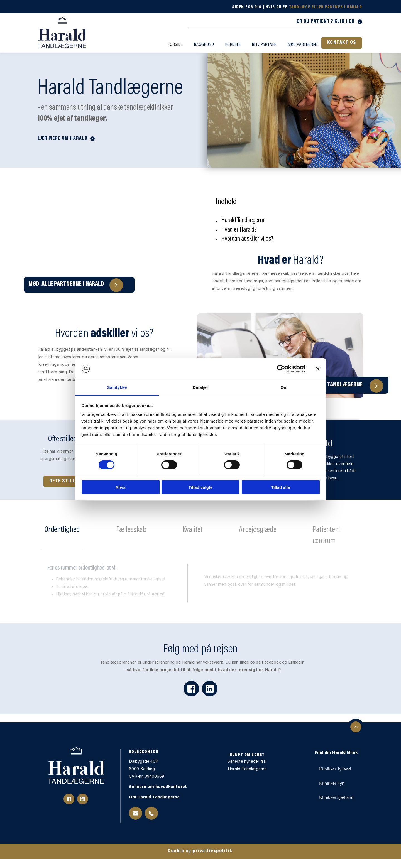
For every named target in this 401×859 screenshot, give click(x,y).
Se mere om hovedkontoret (158, 787)
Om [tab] (283, 387)
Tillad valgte (200, 487)
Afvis (120, 487)
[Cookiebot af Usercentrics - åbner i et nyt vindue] (281, 369)
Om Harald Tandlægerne (155, 797)
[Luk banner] (318, 369)
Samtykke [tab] (117, 387)
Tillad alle (280, 487)
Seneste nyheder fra (247, 762)
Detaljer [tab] (200, 387)
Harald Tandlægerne (247, 769)
